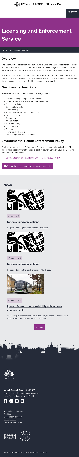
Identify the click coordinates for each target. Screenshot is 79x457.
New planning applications (23, 221)
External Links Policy (13, 417)
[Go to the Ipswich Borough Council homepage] (39, 4)
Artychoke (44, 452)
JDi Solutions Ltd (24, 452)
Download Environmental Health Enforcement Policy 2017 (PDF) (33, 158)
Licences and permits (19, 50)
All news (39, 327)
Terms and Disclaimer (13, 422)
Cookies (7, 414)
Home (4, 50)
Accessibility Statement (14, 411)
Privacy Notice (10, 420)
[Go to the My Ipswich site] (72, 13)
